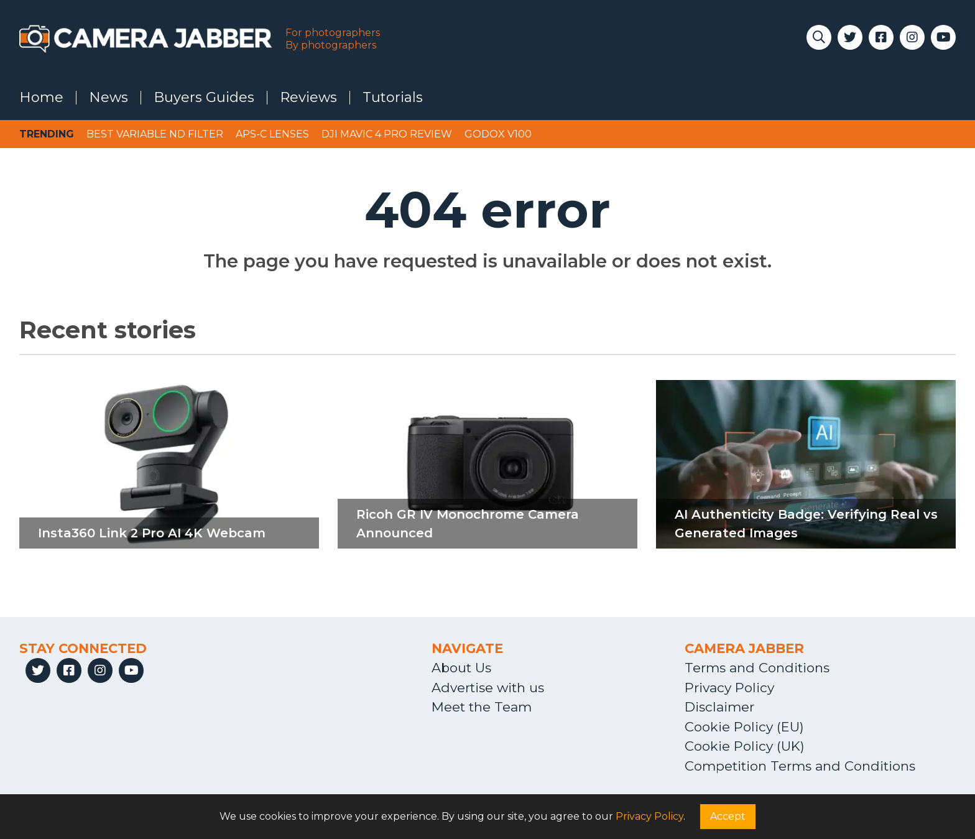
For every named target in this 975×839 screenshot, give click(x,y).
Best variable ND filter (154, 134)
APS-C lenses (272, 134)
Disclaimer (719, 707)
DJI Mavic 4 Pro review (386, 134)
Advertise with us (488, 687)
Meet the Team (482, 707)
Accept (728, 816)
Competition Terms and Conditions (800, 766)
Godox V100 (498, 134)
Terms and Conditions (757, 667)
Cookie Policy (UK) (745, 746)
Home (41, 97)
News (108, 97)
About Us (461, 667)
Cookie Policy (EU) (744, 727)
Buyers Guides (204, 97)
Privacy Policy (729, 687)
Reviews (308, 97)
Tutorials (393, 97)
